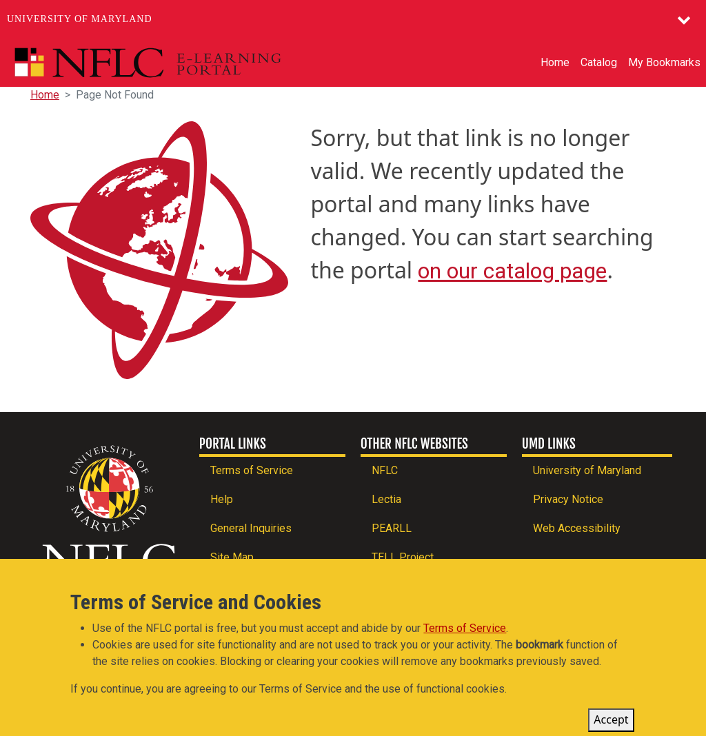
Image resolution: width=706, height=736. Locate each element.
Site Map (232, 557)
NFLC (385, 470)
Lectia (386, 499)
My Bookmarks (664, 62)
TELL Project (403, 557)
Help (221, 499)
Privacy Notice (568, 499)
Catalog (599, 62)
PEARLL (392, 528)
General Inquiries (251, 528)
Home (555, 62)
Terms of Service (251, 470)
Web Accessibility (577, 528)
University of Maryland (79, 19)
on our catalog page (512, 271)
